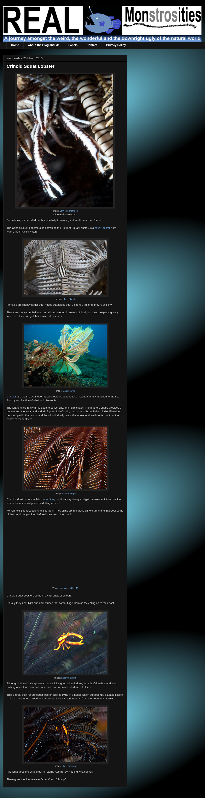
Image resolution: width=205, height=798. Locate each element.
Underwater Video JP (68, 588)
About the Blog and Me (43, 45)
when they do (51, 499)
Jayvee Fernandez (69, 211)
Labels (72, 45)
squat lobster (102, 227)
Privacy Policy (116, 45)
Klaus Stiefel (69, 299)
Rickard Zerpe (69, 494)
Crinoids (12, 396)
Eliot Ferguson (69, 766)
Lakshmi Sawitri (68, 678)
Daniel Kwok (69, 391)
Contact (92, 45)
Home (15, 45)
